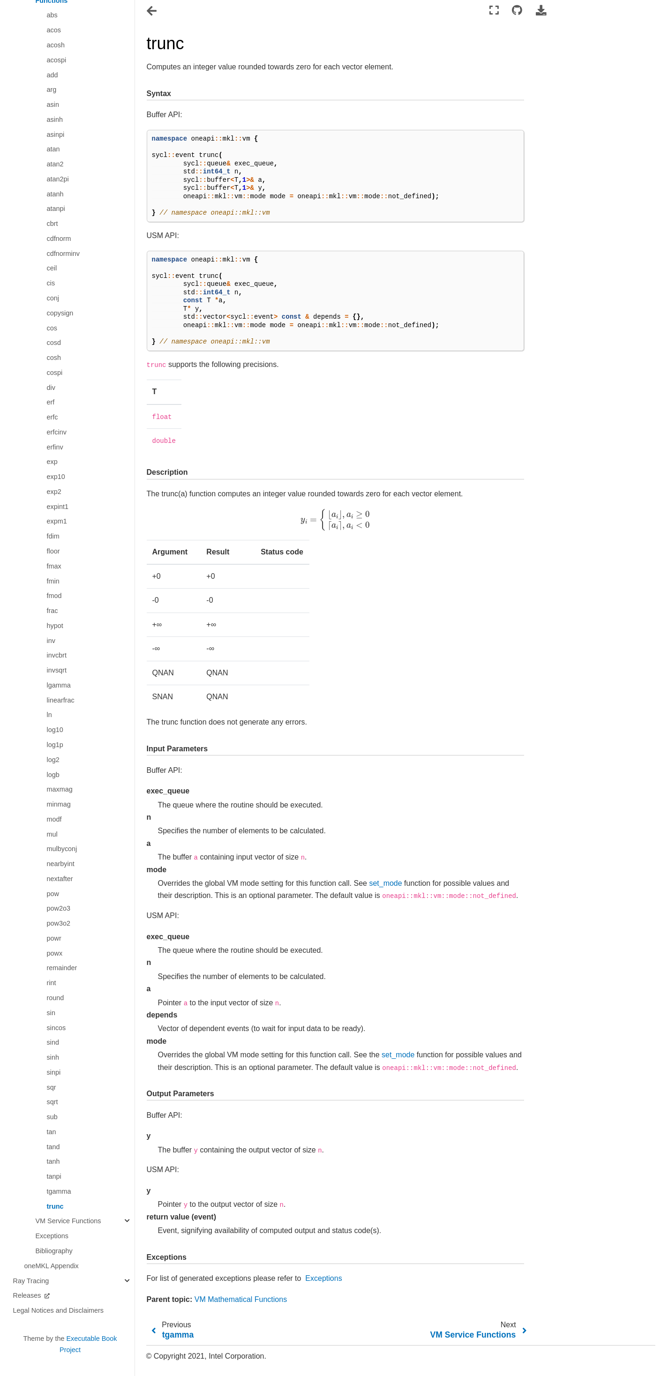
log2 (53, 759)
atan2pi (58, 179)
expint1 (57, 506)
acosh (56, 45)
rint (51, 983)
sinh (53, 1057)
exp (52, 461)
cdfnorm (59, 238)
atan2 (55, 164)
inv (51, 640)
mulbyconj (62, 849)
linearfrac (61, 700)
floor (53, 551)
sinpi (54, 1072)
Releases (28, 1295)
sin (51, 1013)
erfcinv (57, 432)
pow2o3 (58, 908)
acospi (57, 60)
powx (55, 953)
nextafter (60, 878)
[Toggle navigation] (152, 11)
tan (51, 1132)
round (55, 998)
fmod (54, 595)
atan (53, 149)
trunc (55, 1206)
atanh (55, 194)
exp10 (56, 476)
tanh (53, 1161)
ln (49, 714)
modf (54, 819)
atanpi (56, 208)
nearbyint (61, 863)
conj (53, 298)
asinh (55, 119)
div (51, 387)
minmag (59, 804)
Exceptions (52, 1236)
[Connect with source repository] (517, 10)
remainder (62, 968)
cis (51, 283)
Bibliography (54, 1251)
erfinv (55, 447)
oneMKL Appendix (51, 1266)
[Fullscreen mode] (494, 10)
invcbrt (57, 655)
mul (52, 834)
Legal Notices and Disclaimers (58, 1310)
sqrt (52, 1102)
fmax (54, 566)
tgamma (59, 1191)
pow (53, 893)
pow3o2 (58, 923)
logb (53, 774)
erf (51, 402)
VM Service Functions (68, 1221)
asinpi (56, 134)
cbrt (52, 223)
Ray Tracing (31, 1281)
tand (53, 1147)
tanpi (54, 1176)
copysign (60, 313)
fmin (53, 581)
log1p (55, 744)
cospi (55, 372)
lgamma (59, 685)
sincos (56, 1028)
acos (54, 30)
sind (53, 1042)
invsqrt (57, 670)
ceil (52, 268)
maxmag (60, 789)
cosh (54, 357)
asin (53, 104)
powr (54, 938)
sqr (51, 1087)
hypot (55, 625)
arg (52, 89)
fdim (53, 536)
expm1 (57, 521)
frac (52, 610)
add (52, 75)
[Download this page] (541, 10)
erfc (52, 417)
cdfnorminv (63, 253)
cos (52, 328)
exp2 (54, 491)
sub (52, 1117)
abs (52, 15)
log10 (55, 729)
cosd (54, 342)
